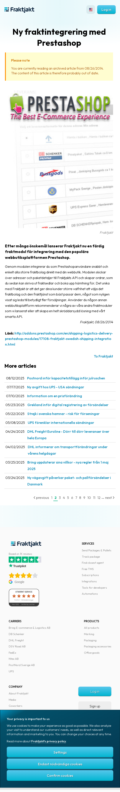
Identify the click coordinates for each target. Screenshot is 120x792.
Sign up (94, 706)
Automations (90, 593)
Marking (89, 634)
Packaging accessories (97, 646)
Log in (106, 9)
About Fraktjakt (18, 693)
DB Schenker (16, 634)
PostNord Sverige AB (22, 665)
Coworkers (15, 705)
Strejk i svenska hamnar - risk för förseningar (63, 414)
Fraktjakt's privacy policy (48, 741)
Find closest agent (93, 562)
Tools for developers (94, 587)
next (110, 497)
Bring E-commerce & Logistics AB (29, 627)
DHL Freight (16, 640)
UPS (11, 671)
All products (91, 627)
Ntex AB (14, 658)
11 (94, 497)
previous (41, 497)
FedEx (12, 652)
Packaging (90, 640)
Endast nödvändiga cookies (60, 764)
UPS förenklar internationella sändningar (61, 422)
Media (12, 699)
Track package (91, 556)
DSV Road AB (17, 646)
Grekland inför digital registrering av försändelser (67, 405)
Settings (60, 752)
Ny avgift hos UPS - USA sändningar (55, 387)
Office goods (92, 652)
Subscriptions (90, 575)
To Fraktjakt (103, 356)
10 (89, 497)
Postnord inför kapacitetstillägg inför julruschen (66, 378)
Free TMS (88, 569)
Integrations (89, 581)
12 (98, 497)
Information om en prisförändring (54, 396)
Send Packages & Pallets (96, 550)
